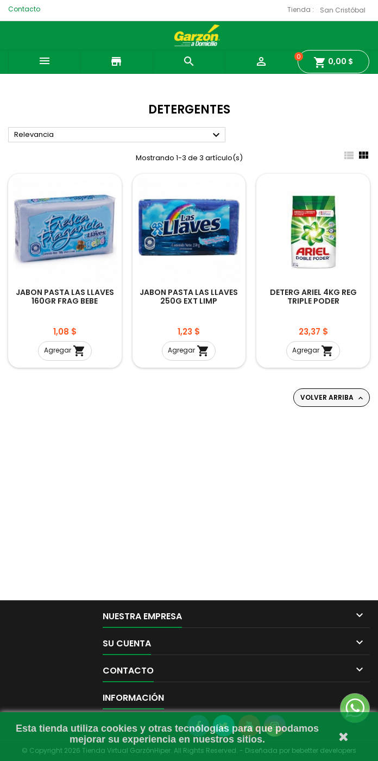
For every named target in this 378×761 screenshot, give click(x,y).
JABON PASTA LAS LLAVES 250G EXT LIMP (189, 296)
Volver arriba (332, 397)
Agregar (65, 350)
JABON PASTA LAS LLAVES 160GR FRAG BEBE (65, 296)
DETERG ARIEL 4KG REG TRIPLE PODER (313, 296)
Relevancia (118, 135)
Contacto (24, 9)
